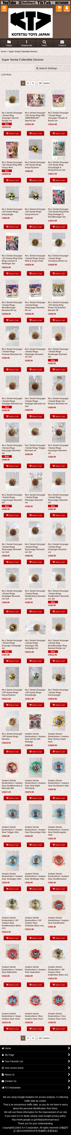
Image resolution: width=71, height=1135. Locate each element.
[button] (4, 8)
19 (40, 83)
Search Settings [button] (46, 68)
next (47, 83)
